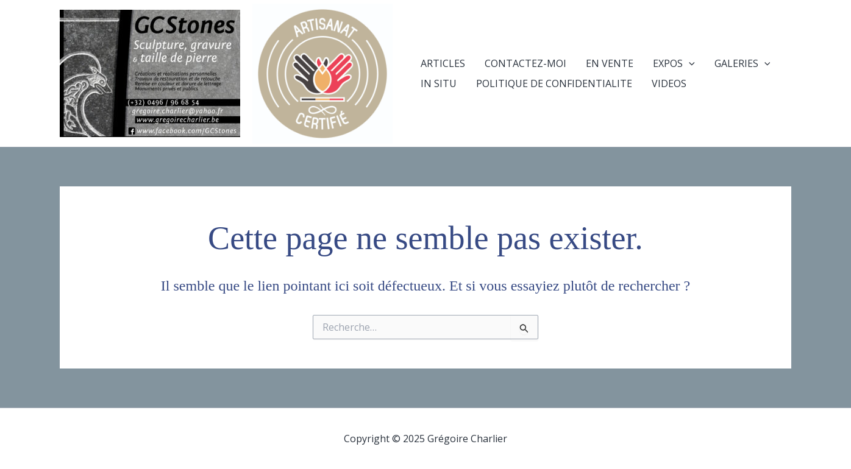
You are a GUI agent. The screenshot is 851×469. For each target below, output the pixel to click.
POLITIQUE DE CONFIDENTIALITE (554, 83)
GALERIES (742, 64)
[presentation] (689, 64)
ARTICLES (443, 63)
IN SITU (439, 83)
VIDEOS (669, 83)
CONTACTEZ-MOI (525, 63)
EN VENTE (609, 63)
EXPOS (674, 64)
